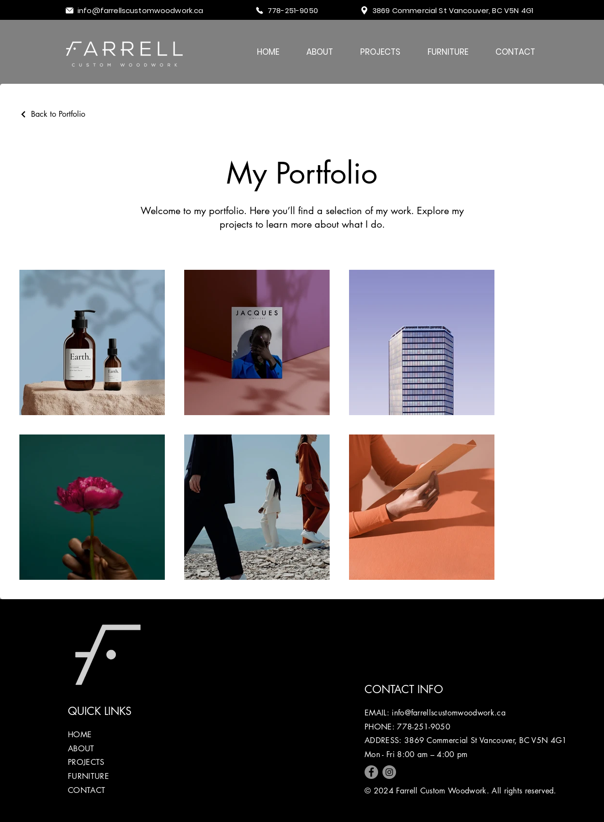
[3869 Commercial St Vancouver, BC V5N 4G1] (455, 10)
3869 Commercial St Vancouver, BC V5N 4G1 (485, 740)
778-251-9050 (423, 727)
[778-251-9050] (292, 10)
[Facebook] (371, 772)
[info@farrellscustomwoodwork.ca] (143, 10)
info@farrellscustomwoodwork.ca (449, 713)
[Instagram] (389, 772)
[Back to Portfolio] (52, 114)
